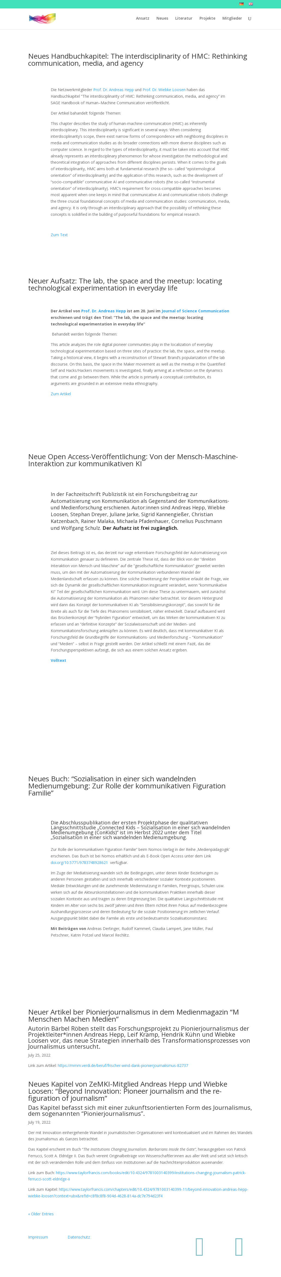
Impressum (38, 1237)
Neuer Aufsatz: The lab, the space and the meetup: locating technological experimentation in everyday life (125, 284)
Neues (162, 19)
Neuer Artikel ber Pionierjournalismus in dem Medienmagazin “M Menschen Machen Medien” (133, 1015)
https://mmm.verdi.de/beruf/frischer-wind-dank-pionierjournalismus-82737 (123, 1065)
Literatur (183, 19)
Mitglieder (232, 19)
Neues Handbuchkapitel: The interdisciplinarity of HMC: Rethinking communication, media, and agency (137, 59)
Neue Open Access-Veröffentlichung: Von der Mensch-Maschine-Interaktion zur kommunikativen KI (133, 459)
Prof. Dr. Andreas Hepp (113, 89)
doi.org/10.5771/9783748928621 (79, 862)
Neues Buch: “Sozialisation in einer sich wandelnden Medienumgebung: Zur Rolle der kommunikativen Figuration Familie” (127, 786)
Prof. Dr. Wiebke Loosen (164, 89)
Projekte (207, 19)
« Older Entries (41, 1213)
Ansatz (142, 19)
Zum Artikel (61, 393)
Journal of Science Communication (195, 310)
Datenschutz (79, 1237)
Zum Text (59, 234)
